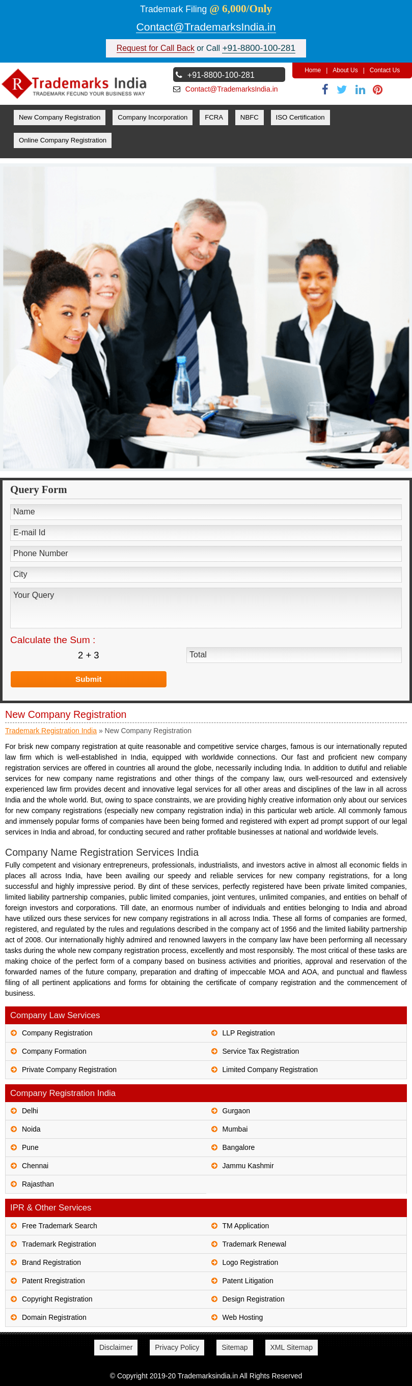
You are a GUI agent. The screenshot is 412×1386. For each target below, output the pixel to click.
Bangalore (239, 1147)
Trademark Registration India (51, 731)
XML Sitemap (291, 1347)
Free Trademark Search (59, 1226)
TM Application (246, 1226)
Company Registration (57, 1033)
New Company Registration (60, 117)
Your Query (206, 608)
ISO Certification (300, 117)
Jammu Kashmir (248, 1166)
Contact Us (385, 70)
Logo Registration (251, 1262)
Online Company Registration (62, 140)
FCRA (214, 117)
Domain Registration (54, 1317)
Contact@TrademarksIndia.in (206, 27)
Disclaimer (115, 1347)
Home (313, 70)
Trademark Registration (59, 1244)
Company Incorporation (152, 117)
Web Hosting (243, 1317)
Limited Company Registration (270, 1069)
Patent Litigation (248, 1281)
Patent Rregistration (53, 1281)
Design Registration (254, 1299)
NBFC (249, 117)
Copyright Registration (57, 1299)
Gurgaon (236, 1111)
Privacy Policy (177, 1347)
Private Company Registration (69, 1069)
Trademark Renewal (255, 1244)
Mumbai (235, 1129)
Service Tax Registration (261, 1051)
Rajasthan (38, 1184)
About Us (345, 70)
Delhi (30, 1111)
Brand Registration (51, 1262)
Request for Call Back (156, 48)
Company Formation (54, 1051)
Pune (30, 1147)
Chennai (35, 1166)
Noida (31, 1129)
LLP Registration (249, 1033)
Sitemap (235, 1347)
